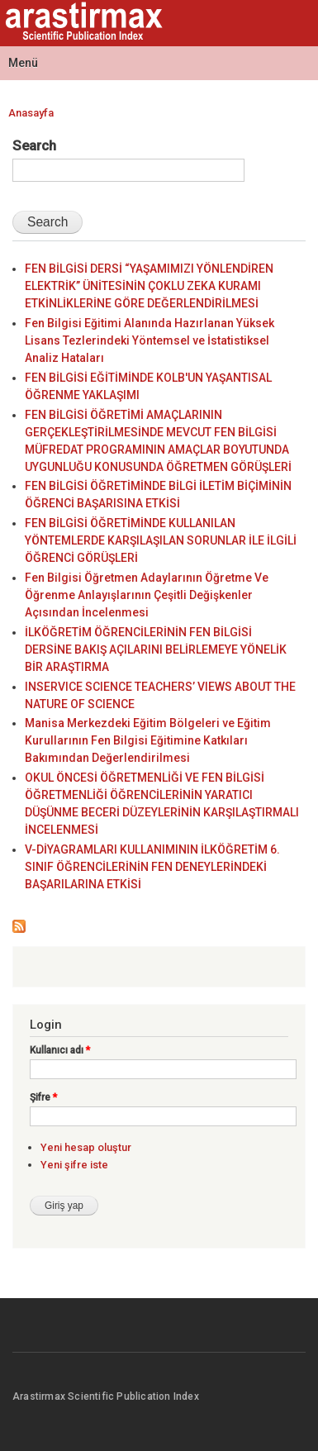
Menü (23, 62)
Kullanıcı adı (60, 1050)
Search (34, 145)
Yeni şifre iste (74, 1164)
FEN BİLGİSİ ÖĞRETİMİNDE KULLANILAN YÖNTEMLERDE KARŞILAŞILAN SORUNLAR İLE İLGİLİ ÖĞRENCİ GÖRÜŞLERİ (161, 540)
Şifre (43, 1097)
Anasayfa (31, 113)
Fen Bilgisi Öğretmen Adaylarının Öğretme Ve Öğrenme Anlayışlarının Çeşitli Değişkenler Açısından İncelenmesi (146, 595)
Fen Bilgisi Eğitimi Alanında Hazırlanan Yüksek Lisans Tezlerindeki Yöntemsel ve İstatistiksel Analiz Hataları (149, 340)
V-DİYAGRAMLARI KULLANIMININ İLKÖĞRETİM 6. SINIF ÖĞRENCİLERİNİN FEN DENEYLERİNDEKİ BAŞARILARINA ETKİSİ (152, 867)
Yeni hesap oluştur (85, 1147)
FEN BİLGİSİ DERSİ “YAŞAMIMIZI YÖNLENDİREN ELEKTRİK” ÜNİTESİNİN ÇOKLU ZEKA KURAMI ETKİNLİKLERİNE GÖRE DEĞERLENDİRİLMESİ (149, 286)
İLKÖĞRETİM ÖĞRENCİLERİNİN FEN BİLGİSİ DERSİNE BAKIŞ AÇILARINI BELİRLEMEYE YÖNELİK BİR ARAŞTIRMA (156, 649)
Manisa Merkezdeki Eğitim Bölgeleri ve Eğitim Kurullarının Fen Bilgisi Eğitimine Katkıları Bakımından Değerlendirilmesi (148, 740)
